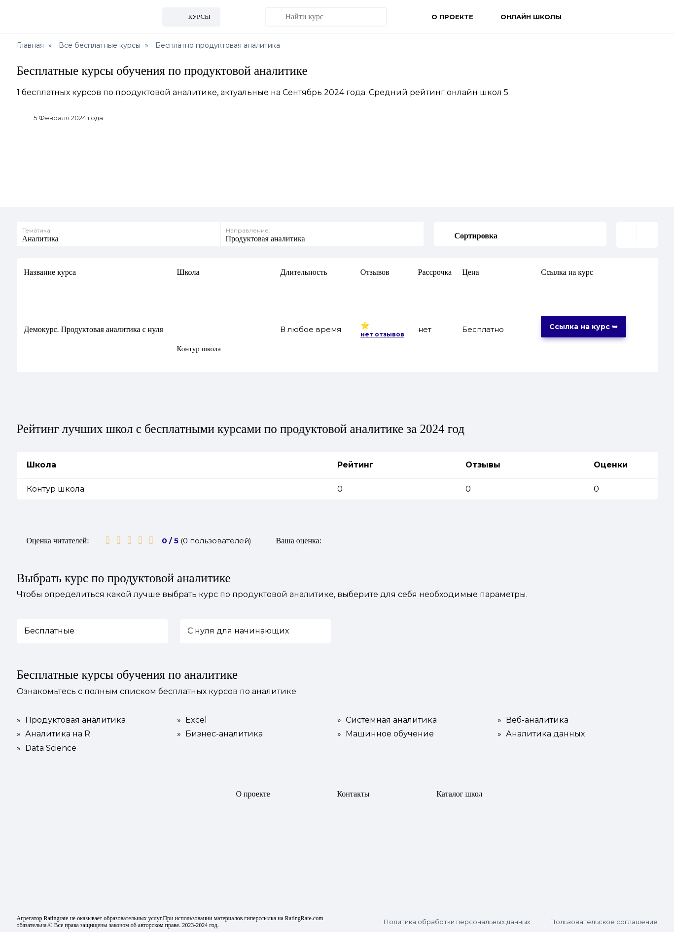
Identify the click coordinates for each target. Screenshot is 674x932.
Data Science (46, 746)
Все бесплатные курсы (100, 45)
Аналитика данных (541, 732)
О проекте (452, 17)
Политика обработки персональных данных (457, 920)
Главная (30, 45)
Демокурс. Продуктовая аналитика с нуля (93, 328)
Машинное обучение (385, 732)
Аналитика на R (53, 732)
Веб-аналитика (532, 718)
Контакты (353, 792)
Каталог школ (459, 792)
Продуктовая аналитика (71, 718)
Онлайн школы (531, 17)
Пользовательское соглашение (604, 920)
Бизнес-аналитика (220, 732)
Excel (192, 718)
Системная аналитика (387, 718)
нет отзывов (382, 332)
